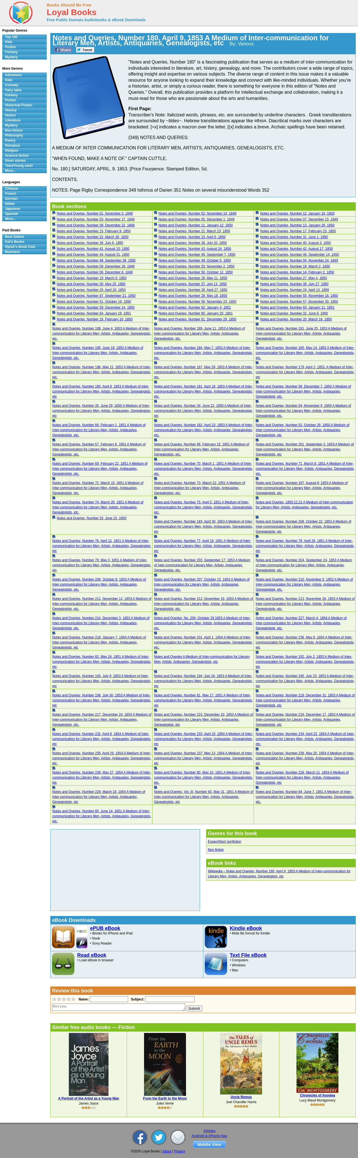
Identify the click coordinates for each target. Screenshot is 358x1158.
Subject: (137, 999)
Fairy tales (13, 90)
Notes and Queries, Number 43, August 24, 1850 (195, 249)
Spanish (11, 214)
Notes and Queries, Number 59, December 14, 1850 (96, 307)
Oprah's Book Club (20, 247)
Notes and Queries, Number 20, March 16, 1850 (296, 319)
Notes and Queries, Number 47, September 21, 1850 (96, 296)
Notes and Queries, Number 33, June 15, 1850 (91, 518)
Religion (11, 150)
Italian (10, 204)
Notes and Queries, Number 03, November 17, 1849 (96, 219)
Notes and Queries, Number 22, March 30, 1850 (92, 237)
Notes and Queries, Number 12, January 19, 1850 (297, 213)
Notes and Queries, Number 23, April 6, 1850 (192, 237)
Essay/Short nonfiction (224, 842)
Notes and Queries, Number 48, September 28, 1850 (96, 260)
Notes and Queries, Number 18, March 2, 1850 (295, 266)
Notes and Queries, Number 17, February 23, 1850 (298, 231)
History (11, 110)
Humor (10, 115)
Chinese (11, 189)
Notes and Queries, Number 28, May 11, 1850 (193, 278)
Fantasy (11, 52)
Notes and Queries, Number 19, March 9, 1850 (91, 278)
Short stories (15, 161)
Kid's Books (14, 242)
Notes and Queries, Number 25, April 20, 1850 (91, 290)
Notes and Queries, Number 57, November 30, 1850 (299, 302)
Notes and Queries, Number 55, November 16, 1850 (299, 296)
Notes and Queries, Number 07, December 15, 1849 (299, 219)
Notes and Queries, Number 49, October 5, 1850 (195, 260)
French (10, 194)
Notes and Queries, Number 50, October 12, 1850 (196, 272)
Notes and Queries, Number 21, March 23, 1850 (194, 231)
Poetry (10, 140)
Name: (83, 999)
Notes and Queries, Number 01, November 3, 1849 (95, 213)
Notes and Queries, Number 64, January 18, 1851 (94, 313)
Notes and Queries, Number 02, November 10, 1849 (197, 213)
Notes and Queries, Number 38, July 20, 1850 (193, 243)
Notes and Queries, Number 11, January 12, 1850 (196, 225)
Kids (8, 42)
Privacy (179, 1151)
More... (10, 171)
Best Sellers (14, 237)
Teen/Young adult (19, 166)
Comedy (11, 85)
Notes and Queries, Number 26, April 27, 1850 (193, 290)
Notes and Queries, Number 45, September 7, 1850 (197, 255)
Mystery (11, 57)
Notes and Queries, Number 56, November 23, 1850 (197, 302)
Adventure (13, 75)
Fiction (10, 47)
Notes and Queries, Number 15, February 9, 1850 (94, 231)
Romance (12, 145)
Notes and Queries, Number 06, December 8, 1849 (95, 272)
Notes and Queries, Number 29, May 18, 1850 (193, 296)
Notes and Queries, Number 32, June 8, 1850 (294, 313)
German (11, 199)
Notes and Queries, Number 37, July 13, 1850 (193, 284)
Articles (209, 1131)
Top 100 (11, 37)
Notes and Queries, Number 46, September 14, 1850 (299, 255)
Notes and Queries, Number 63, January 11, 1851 (297, 307)
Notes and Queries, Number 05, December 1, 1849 (196, 219)
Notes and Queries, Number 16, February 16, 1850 (95, 319)
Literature (12, 120)
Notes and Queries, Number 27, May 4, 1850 (293, 278)
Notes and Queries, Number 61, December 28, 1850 (197, 319)
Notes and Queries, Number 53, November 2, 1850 (196, 266)
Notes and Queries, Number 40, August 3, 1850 (295, 243)
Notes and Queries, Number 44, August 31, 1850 (93, 255)
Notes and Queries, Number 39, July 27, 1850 (294, 284)
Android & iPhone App (209, 1136)
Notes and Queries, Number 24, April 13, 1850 (294, 290)
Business (12, 252)
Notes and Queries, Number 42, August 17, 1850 (296, 249)
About (166, 1151)
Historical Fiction (18, 105)
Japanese (12, 209)
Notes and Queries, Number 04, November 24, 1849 (299, 260)
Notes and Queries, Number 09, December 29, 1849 (96, 266)
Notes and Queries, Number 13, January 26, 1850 (297, 225)
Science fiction (17, 156)
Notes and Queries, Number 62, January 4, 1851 (195, 307)
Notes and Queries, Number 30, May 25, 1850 (91, 284)
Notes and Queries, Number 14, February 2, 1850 (297, 272)
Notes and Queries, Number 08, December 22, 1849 (96, 225)
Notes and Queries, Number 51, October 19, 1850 (94, 302)
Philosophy (14, 135)
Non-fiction (216, 850)
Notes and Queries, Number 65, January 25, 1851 (196, 313)
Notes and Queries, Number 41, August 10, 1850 (93, 249)
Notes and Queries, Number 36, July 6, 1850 (90, 243)
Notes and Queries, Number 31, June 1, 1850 (294, 237)
